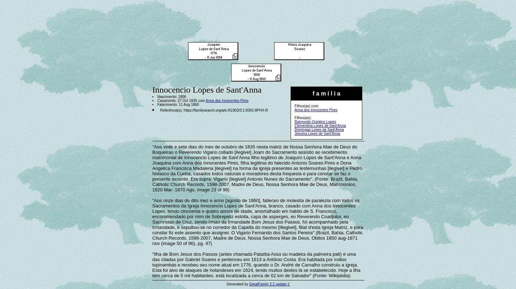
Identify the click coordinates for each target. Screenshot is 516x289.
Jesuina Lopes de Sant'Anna (317, 134)
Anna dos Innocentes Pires (316, 110)
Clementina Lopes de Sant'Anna (320, 126)
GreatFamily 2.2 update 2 (269, 284)
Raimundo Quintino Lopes (315, 122)
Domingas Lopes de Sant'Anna (319, 130)
